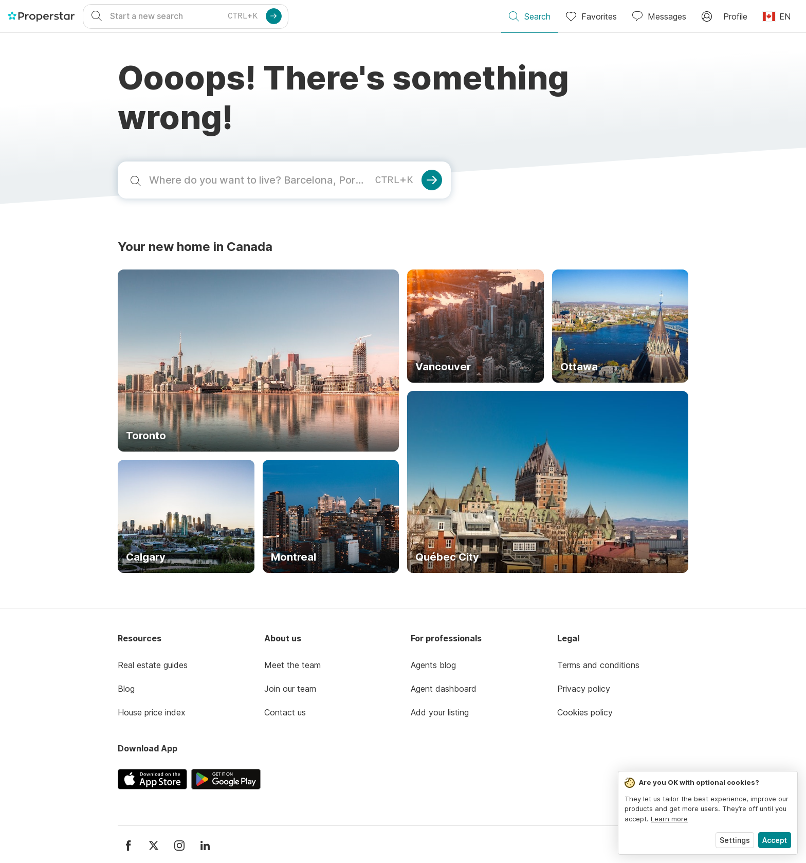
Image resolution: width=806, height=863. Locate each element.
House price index (152, 712)
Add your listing (440, 712)
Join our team (290, 689)
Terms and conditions (598, 665)
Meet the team (292, 665)
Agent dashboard (444, 689)
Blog (126, 689)
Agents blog (433, 665)
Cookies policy (585, 712)
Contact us (285, 712)
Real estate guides (153, 665)
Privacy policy (583, 689)
